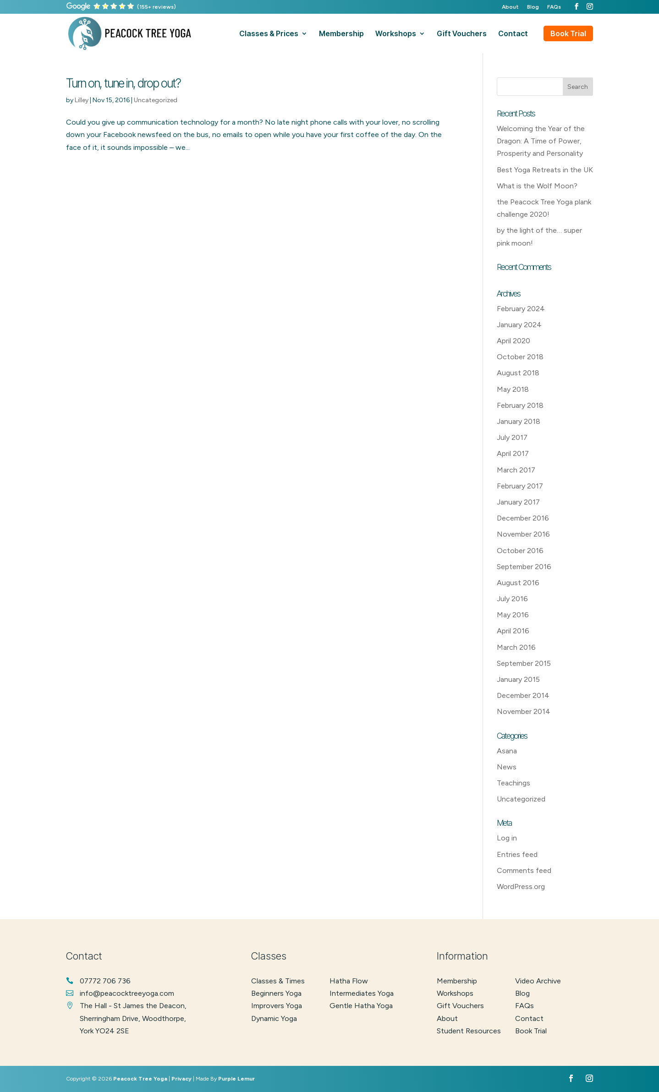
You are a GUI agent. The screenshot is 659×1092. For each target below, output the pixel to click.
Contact (529, 1018)
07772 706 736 (105, 981)
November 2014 (523, 711)
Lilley (81, 100)
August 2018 (518, 372)
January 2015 (518, 679)
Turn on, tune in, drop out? (123, 83)
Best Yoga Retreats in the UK (545, 169)
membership (341, 34)
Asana (507, 750)
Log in (507, 838)
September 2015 (524, 663)
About (510, 7)
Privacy (181, 1079)
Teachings (513, 783)
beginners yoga (276, 993)
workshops (395, 34)
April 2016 (513, 630)
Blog (533, 7)
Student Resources (469, 1030)
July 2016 (512, 598)
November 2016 (523, 534)
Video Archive (538, 981)
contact (513, 34)
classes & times (278, 981)
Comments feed (524, 870)
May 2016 (513, 614)
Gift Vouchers (460, 1005)
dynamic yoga (274, 1018)
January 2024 (519, 324)
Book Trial (568, 33)
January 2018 (518, 421)
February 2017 (520, 486)
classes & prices (268, 34)
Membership (457, 981)
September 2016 (524, 566)
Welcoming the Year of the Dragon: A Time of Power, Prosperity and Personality (541, 141)
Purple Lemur (236, 1079)
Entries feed (517, 854)
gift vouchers (462, 34)
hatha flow (349, 981)
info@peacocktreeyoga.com (127, 993)
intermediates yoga (362, 993)
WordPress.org (521, 886)
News (506, 767)
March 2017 (516, 470)
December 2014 (523, 695)
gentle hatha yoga (361, 1005)
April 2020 (513, 340)
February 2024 (521, 308)
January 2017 (518, 502)
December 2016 (523, 518)
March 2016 (516, 647)
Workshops (455, 993)
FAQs (554, 7)
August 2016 (518, 582)
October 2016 (520, 550)
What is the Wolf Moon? (537, 185)
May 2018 (513, 389)
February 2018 (520, 405)
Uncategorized (155, 100)
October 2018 (520, 356)
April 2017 (513, 453)
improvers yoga (276, 1005)
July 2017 (512, 437)
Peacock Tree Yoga (140, 1079)
